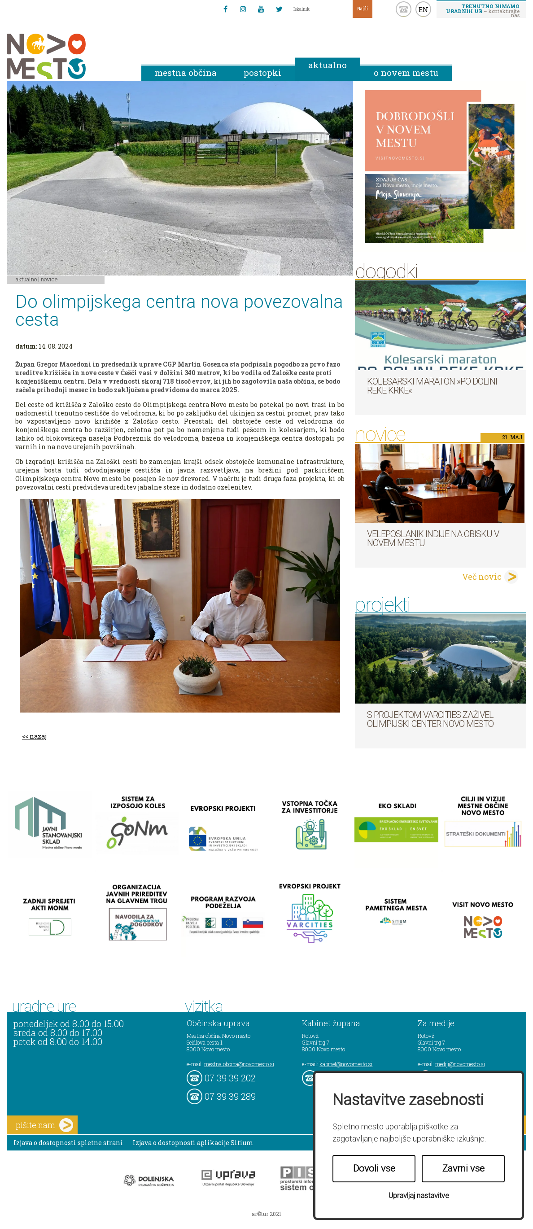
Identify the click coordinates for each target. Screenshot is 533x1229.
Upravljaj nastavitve (419, 1195)
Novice (49, 279)
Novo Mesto (67, 56)
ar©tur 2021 (266, 1213)
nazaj (38, 736)
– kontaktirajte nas (483, 10)
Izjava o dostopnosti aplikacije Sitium (193, 1142)
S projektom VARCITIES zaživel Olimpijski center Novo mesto (430, 719)
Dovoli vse (374, 1168)
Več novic (482, 576)
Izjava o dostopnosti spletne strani (68, 1142)
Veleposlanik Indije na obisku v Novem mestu (433, 538)
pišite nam (44, 1125)
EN (423, 9)
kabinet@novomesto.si (345, 1063)
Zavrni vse (463, 1168)
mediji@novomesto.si (460, 1063)
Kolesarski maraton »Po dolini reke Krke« (432, 386)
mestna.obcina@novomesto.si (239, 1063)
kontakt (403, 9)
